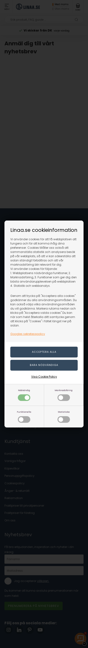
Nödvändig (24, 395)
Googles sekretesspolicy (27, 334)
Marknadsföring (64, 395)
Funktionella (24, 416)
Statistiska (63, 416)
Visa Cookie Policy (44, 377)
